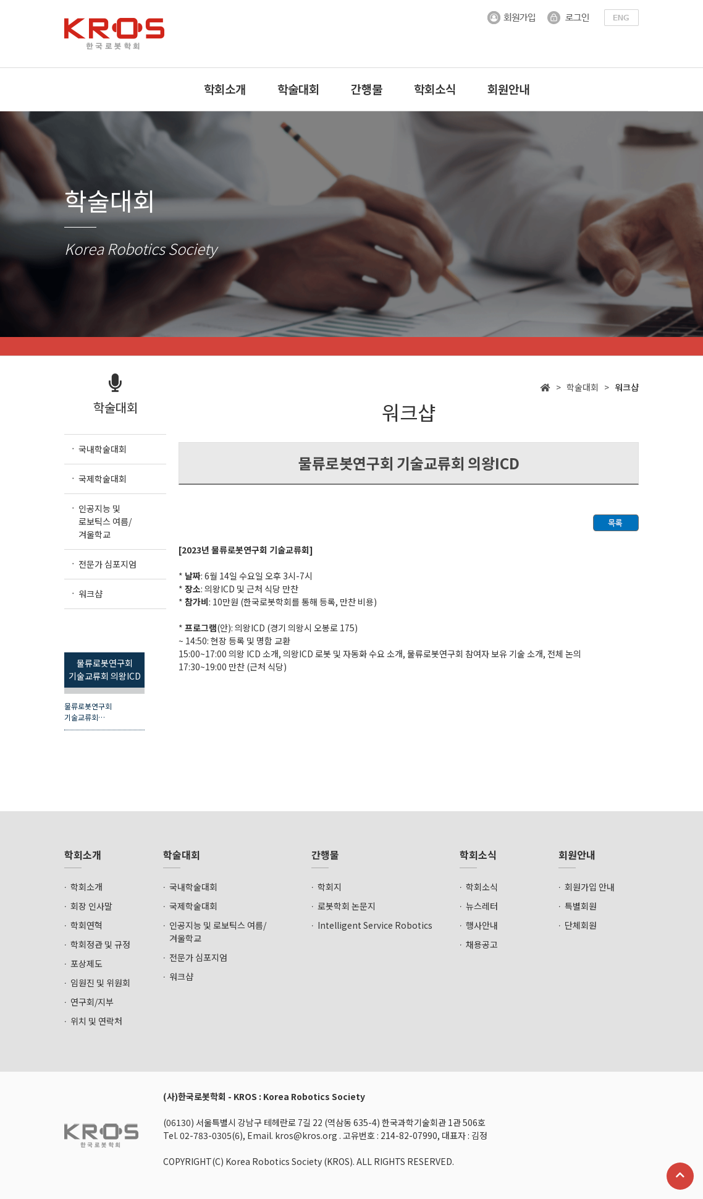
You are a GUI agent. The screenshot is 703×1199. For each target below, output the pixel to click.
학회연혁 (86, 925)
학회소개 (225, 88)
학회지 (330, 887)
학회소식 (435, 88)
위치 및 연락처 (96, 1021)
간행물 (366, 88)
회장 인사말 (91, 906)
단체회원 (581, 925)
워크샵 (181, 976)
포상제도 (86, 963)
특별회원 (581, 906)
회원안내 (508, 88)
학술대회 (298, 88)
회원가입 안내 (590, 887)
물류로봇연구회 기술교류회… (88, 711)
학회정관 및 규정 (100, 944)
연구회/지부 (92, 1002)
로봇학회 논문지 (347, 906)
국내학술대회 (193, 887)
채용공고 (482, 944)
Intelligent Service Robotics (375, 925)
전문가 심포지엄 (198, 957)
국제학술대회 (193, 906)
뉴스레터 (482, 906)
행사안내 (482, 925)
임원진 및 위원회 (100, 982)
